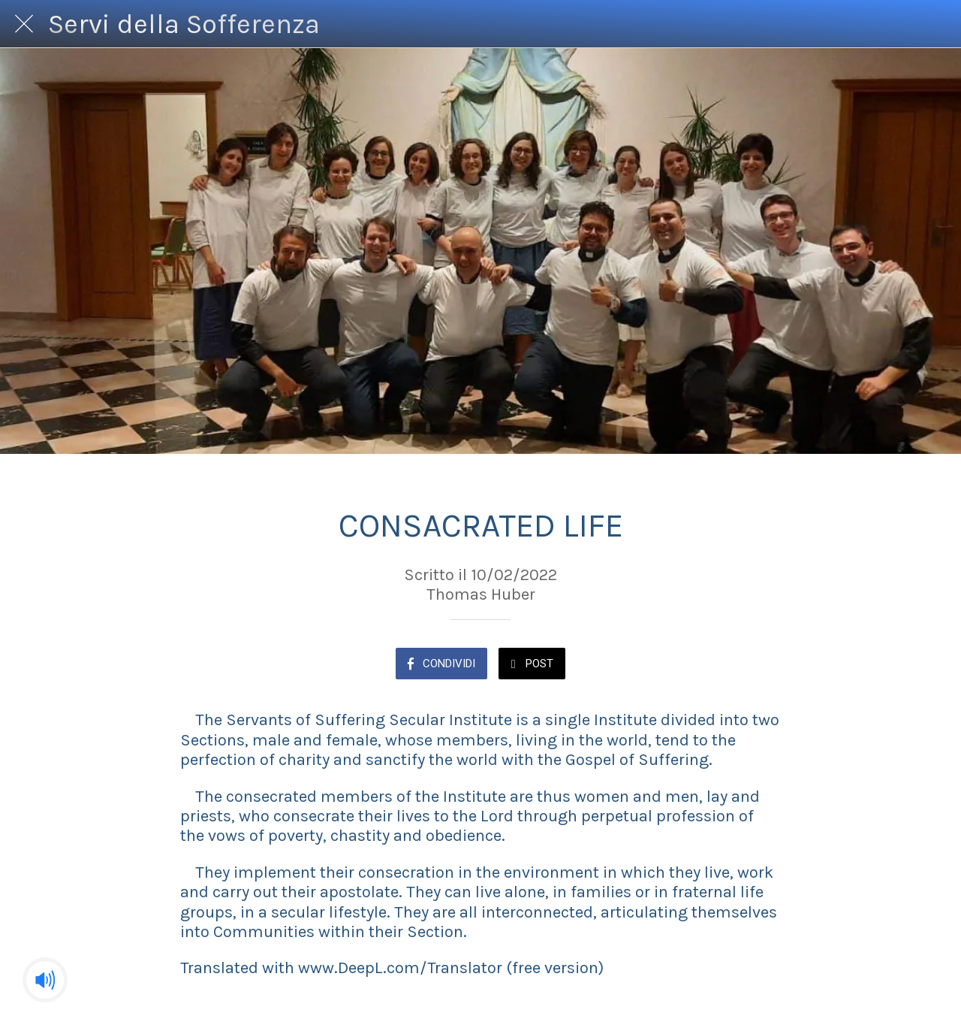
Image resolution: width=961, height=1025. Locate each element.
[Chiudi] (24, 24)
